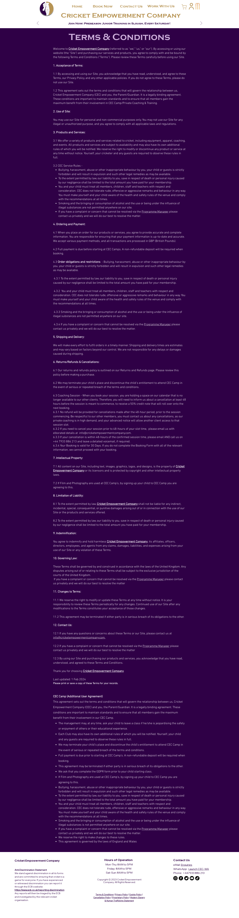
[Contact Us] (131, 6)
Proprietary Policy (120, 897)
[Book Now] (102, 6)
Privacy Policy (121, 894)
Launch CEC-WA (198, 869)
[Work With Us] (161, 6)
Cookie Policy (135, 894)
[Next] (201, 23)
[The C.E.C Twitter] (186, 878)
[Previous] (38, 23)
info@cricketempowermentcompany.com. (79, 637)
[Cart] (184, 7)
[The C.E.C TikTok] (197, 878)
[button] (191, 6)
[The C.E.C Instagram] (175, 878)
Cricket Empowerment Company (121, 15)
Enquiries (186, 864)
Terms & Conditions (105, 894)
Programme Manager (155, 212)
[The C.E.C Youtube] (192, 878)
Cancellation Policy (102, 897)
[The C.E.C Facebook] (181, 878)
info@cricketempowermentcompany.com (105, 433)
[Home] (77, 6)
